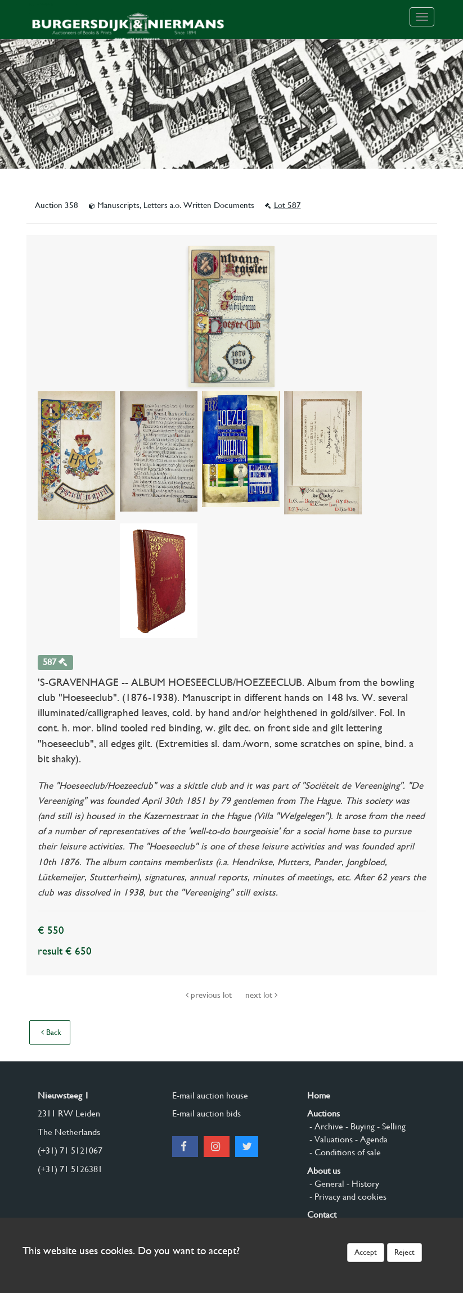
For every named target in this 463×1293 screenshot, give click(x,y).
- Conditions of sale (344, 1152)
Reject (404, 1251)
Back (51, 1032)
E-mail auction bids (206, 1113)
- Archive (325, 1126)
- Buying (359, 1126)
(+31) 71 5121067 (70, 1150)
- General (325, 1183)
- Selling (390, 1126)
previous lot (210, 995)
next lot (261, 995)
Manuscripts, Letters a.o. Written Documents (173, 205)
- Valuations (330, 1139)
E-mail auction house (210, 1095)
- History (361, 1183)
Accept (365, 1251)
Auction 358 (57, 205)
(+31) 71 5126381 (70, 1169)
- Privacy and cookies (346, 1196)
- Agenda (370, 1139)
